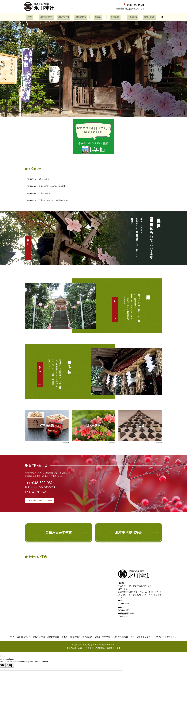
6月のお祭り (44, 179)
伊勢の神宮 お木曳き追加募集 (52, 186)
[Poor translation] (10, 665)
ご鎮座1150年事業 (102, 637)
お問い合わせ (149, 17)
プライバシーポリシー (154, 637)
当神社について (46, 17)
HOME (29, 17)
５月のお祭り (44, 193)
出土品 (98, 17)
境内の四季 (115, 17)
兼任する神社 (64, 17)
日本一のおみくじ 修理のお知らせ (54, 200)
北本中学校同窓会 (120, 637)
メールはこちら (35, 500)
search (162, 17)
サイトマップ (172, 637)
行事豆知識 (132, 17)
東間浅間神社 (81, 17)
